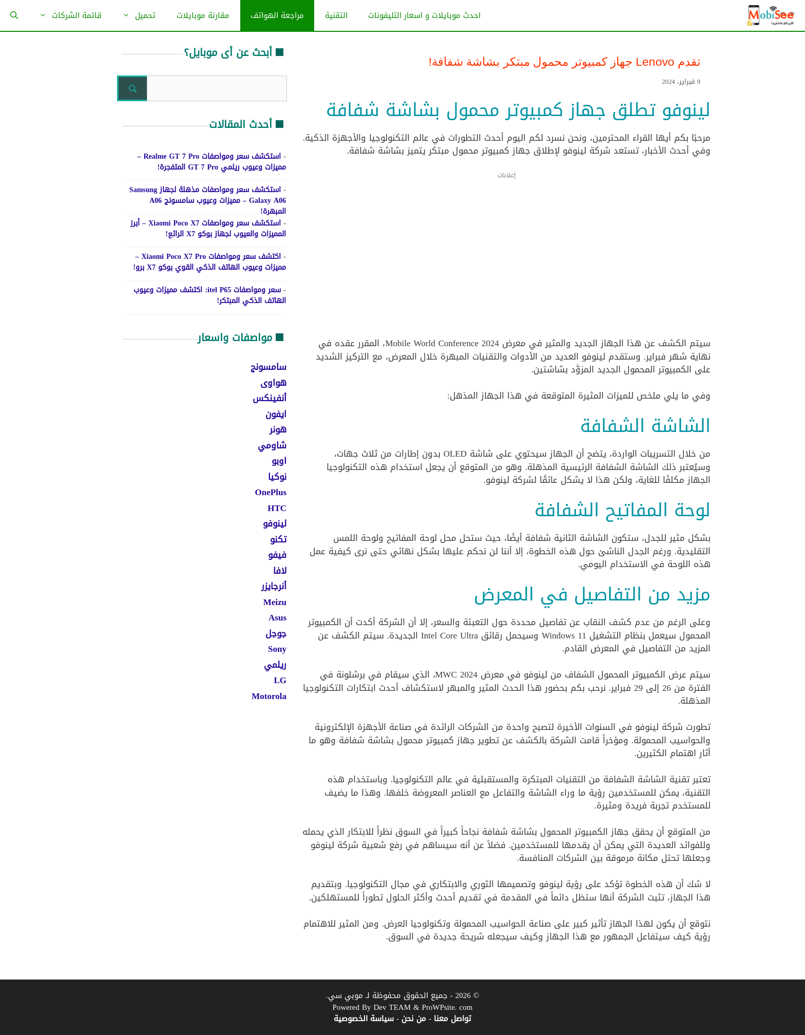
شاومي (272, 445)
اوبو (279, 461)
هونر (278, 429)
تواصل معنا (452, 1018)
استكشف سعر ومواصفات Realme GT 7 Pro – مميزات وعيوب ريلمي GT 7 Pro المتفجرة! (211, 161)
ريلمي (275, 664)
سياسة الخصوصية (364, 1018)
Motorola (269, 696)
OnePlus (270, 492)
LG (280, 680)
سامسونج (268, 367)
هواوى (273, 382)
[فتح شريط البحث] (14, 15)
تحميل (134, 15)
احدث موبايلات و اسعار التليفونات (424, 15)
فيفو (277, 555)
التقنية (336, 15)
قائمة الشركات (65, 15)
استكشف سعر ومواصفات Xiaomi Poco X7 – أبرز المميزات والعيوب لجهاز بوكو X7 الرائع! (208, 228)
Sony (277, 649)
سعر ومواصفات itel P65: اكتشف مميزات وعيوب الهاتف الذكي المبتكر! (209, 295)
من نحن (413, 1018)
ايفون (275, 414)
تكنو (278, 539)
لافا (279, 570)
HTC (276, 508)
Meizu (274, 602)
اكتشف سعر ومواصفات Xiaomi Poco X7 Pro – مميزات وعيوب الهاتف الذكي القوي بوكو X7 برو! (209, 262)
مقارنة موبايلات (203, 15)
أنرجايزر (273, 586)
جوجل (275, 633)
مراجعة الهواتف (277, 15)
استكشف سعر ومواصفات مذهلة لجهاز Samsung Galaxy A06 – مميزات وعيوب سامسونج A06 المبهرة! (207, 200)
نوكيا (277, 476)
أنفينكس (269, 398)
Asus (277, 617)
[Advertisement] (506, 261)
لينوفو (274, 523)
